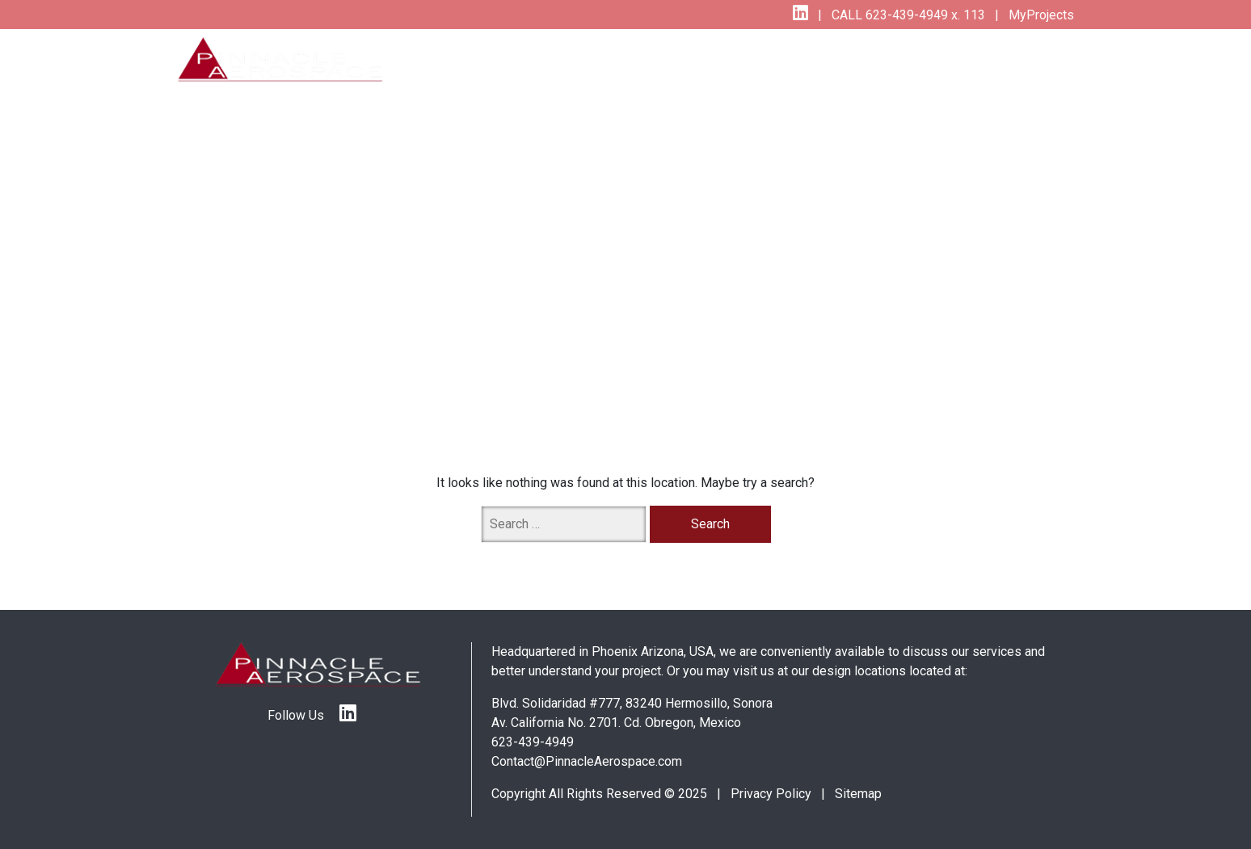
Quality (618, 59)
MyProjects (1039, 15)
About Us (957, 59)
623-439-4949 (532, 742)
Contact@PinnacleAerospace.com (586, 761)
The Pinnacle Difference (827, 59)
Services (540, 59)
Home (474, 59)
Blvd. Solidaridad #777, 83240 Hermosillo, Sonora (632, 703)
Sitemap (858, 793)
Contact (1038, 59)
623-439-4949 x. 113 (923, 15)
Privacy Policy (771, 793)
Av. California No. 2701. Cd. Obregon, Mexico (616, 722)
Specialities (696, 59)
